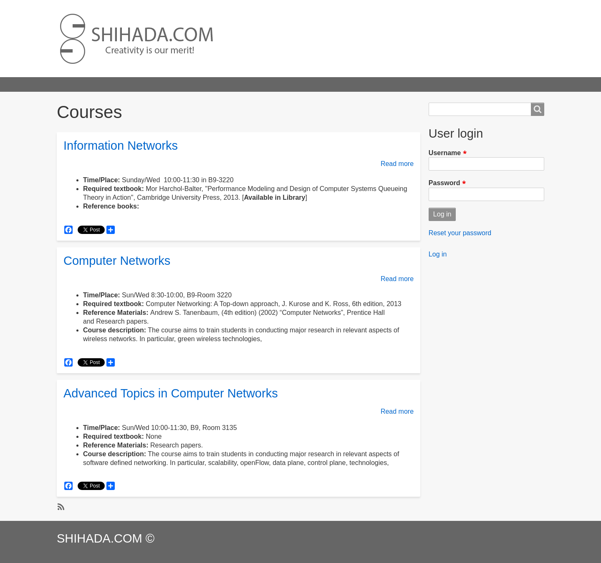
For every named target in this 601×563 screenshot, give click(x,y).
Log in (438, 254)
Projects (153, 84)
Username (445, 152)
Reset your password (460, 232)
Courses (295, 84)
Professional (250, 84)
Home (73, 84)
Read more (397, 163)
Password (444, 183)
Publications (199, 84)
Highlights (111, 84)
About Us (337, 84)
